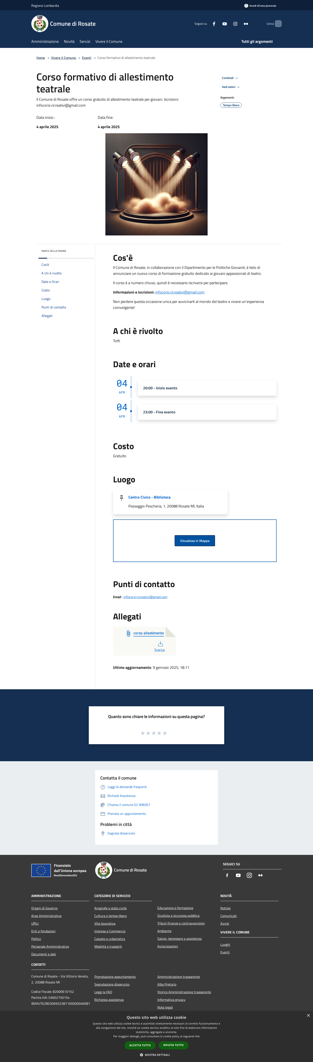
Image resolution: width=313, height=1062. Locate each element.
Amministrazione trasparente (178, 976)
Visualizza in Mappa (195, 540)
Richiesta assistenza (109, 999)
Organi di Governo (44, 908)
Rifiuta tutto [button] (174, 1045)
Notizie (225, 908)
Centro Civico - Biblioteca (149, 497)
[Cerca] (276, 24)
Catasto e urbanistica (109, 938)
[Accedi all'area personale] (260, 6)
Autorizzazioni (167, 946)
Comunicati (228, 915)
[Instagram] (228, 23)
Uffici (35, 923)
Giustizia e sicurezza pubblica (178, 915)
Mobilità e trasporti (108, 946)
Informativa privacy (171, 999)
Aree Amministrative (46, 915)
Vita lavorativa (104, 923)
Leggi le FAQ (103, 992)
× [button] (308, 1015)
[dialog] (156, 1036)
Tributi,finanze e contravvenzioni (181, 923)
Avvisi (224, 923)
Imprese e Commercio (109, 931)
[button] (156, 1055)
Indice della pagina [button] (54, 251)
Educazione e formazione (175, 907)
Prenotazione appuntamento (115, 976)
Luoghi (225, 944)
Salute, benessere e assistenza (179, 938)
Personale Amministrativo (50, 946)
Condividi (230, 78)
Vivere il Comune (64, 57)
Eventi (86, 57)
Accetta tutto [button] (140, 1045)
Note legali (165, 1007)
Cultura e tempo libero (110, 915)
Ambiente (164, 930)
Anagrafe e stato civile (110, 908)
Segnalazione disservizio (111, 984)
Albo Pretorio (166, 984)
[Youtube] (217, 23)
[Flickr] (238, 23)
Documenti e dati (43, 954)
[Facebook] (206, 23)
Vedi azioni (231, 87)
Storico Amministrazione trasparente (184, 992)
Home (40, 57)
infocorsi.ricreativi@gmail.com (179, 292)
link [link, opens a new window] (197, 1036)
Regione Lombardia (45, 5)
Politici (36, 938)
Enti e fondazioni (43, 931)
